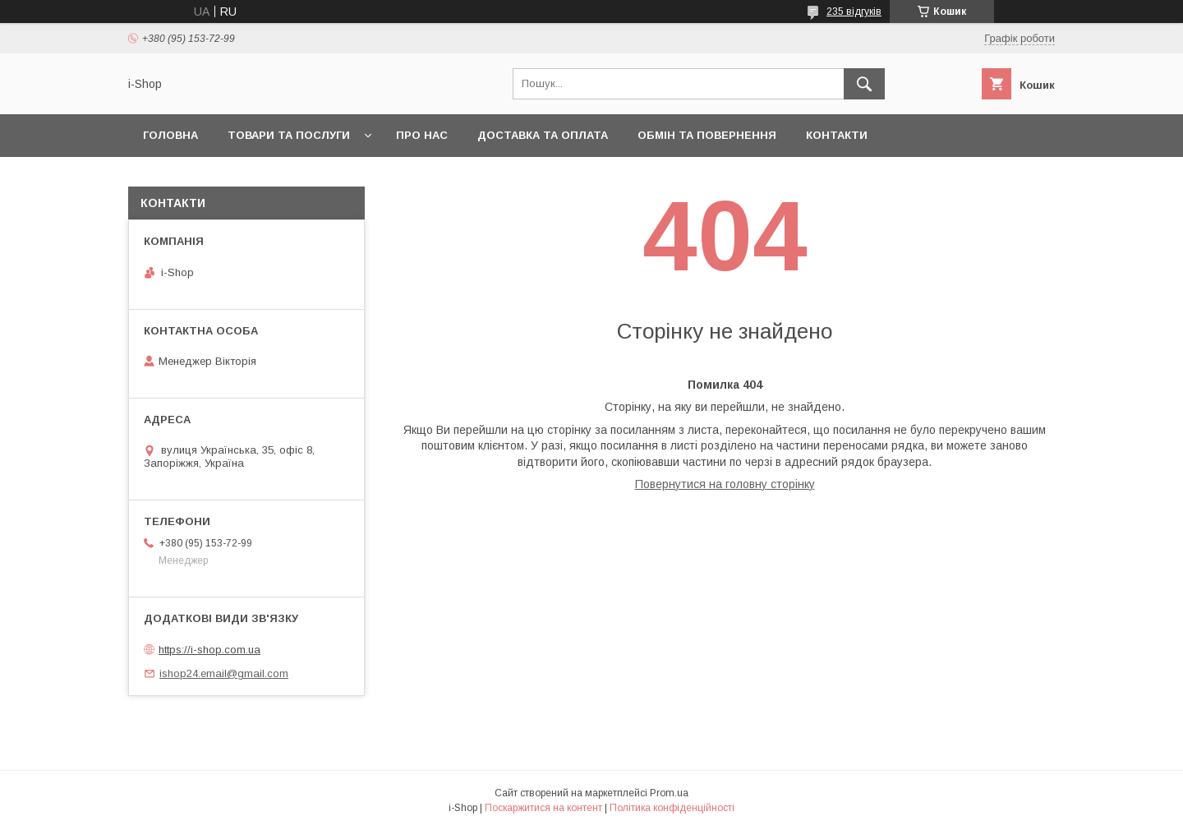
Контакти (837, 135)
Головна (170, 135)
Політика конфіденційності (672, 808)
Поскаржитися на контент (543, 808)
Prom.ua (669, 793)
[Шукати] (864, 83)
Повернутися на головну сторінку (725, 484)
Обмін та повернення (707, 135)
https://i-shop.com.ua (209, 649)
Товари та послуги (289, 135)
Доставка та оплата (542, 135)
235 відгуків (853, 11)
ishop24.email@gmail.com (223, 673)
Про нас (422, 135)
